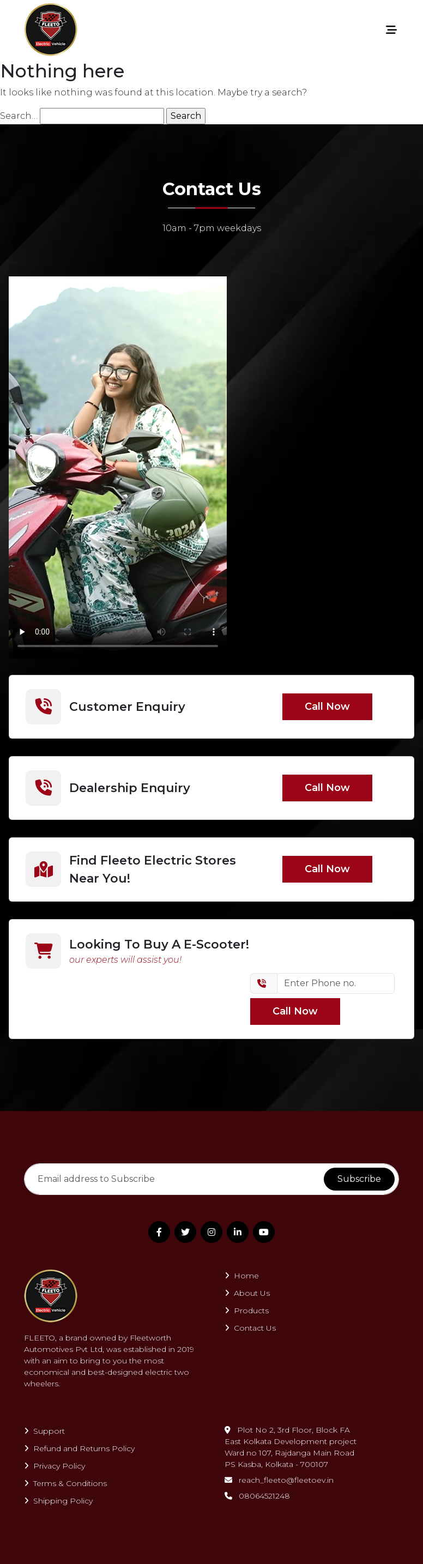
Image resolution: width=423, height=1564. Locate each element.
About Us (247, 1293)
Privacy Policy (54, 1466)
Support (44, 1431)
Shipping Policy (58, 1501)
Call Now (327, 706)
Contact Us (250, 1328)
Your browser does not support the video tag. (118, 467)
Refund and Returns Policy (79, 1448)
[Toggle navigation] (391, 30)
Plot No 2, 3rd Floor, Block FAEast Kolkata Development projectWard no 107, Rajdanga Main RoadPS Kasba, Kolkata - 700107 (290, 1447)
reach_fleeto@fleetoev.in (279, 1480)
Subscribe (359, 1179)
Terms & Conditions (65, 1483)
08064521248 (257, 1496)
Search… (19, 116)
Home (242, 1276)
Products (247, 1310)
